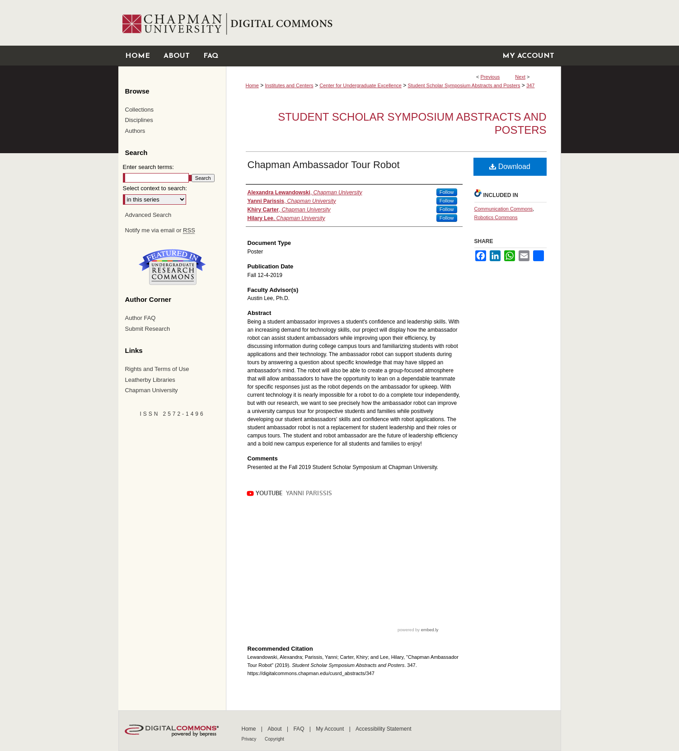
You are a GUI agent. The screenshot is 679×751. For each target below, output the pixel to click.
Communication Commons (503, 208)
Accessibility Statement (383, 729)
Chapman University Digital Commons (393, 23)
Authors (135, 130)
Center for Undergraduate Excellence (360, 85)
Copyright (274, 739)
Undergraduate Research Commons (172, 267)
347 (530, 85)
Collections (139, 109)
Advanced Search (148, 214)
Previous (490, 77)
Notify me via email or (160, 230)
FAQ (299, 729)
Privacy (250, 739)
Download (509, 166)
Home (252, 85)
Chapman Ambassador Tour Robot (324, 164)
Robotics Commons (496, 217)
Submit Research (147, 328)
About (275, 729)
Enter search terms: (148, 167)
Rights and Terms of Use (157, 369)
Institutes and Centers (289, 85)
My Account (330, 729)
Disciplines (139, 120)
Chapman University (151, 390)
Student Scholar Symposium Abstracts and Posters (464, 85)
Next (520, 77)
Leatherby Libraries (150, 379)
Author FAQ (140, 317)
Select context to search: (155, 188)
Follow (447, 192)
